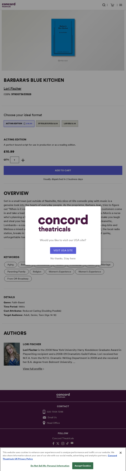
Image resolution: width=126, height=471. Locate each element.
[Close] (120, 456)
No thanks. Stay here (63, 258)
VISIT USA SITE (63, 250)
